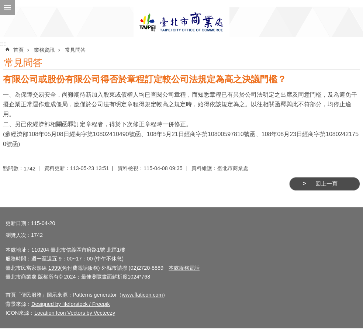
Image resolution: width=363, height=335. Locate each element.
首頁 (18, 50)
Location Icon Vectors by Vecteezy (74, 313)
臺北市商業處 (181, 22)
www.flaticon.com (142, 295)
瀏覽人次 (16, 235)
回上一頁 (326, 184)
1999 (54, 268)
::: (3, 44)
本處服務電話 (184, 268)
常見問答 (75, 50)
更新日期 (16, 223)
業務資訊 (44, 50)
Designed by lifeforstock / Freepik (70, 304)
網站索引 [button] (7, 7)
